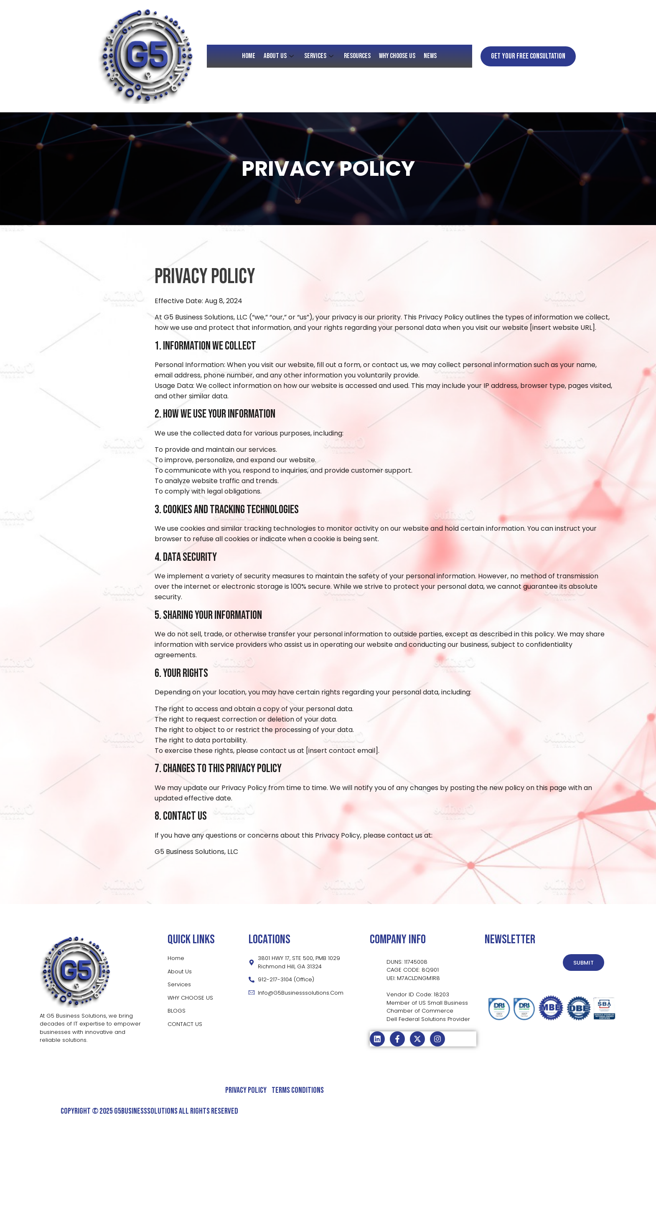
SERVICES (320, 56)
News (430, 56)
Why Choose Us (397, 56)
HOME (248, 56)
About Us (280, 56)
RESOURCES (357, 56)
